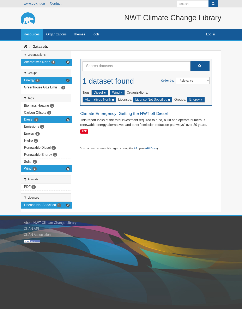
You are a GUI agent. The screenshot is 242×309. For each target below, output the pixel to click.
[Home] (25, 47)
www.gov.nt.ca (34, 3)
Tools (95, 34)
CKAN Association (37, 235)
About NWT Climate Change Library (50, 223)
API (136, 148)
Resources (32, 34)
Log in (210, 34)
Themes (79, 34)
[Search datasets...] (136, 66)
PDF (84, 131)
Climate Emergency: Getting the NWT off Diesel (124, 113)
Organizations (56, 34)
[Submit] (213, 3)
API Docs (151, 148)
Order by (167, 80)
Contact (55, 3)
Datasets (40, 47)
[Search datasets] (197, 3)
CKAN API (31, 229)
